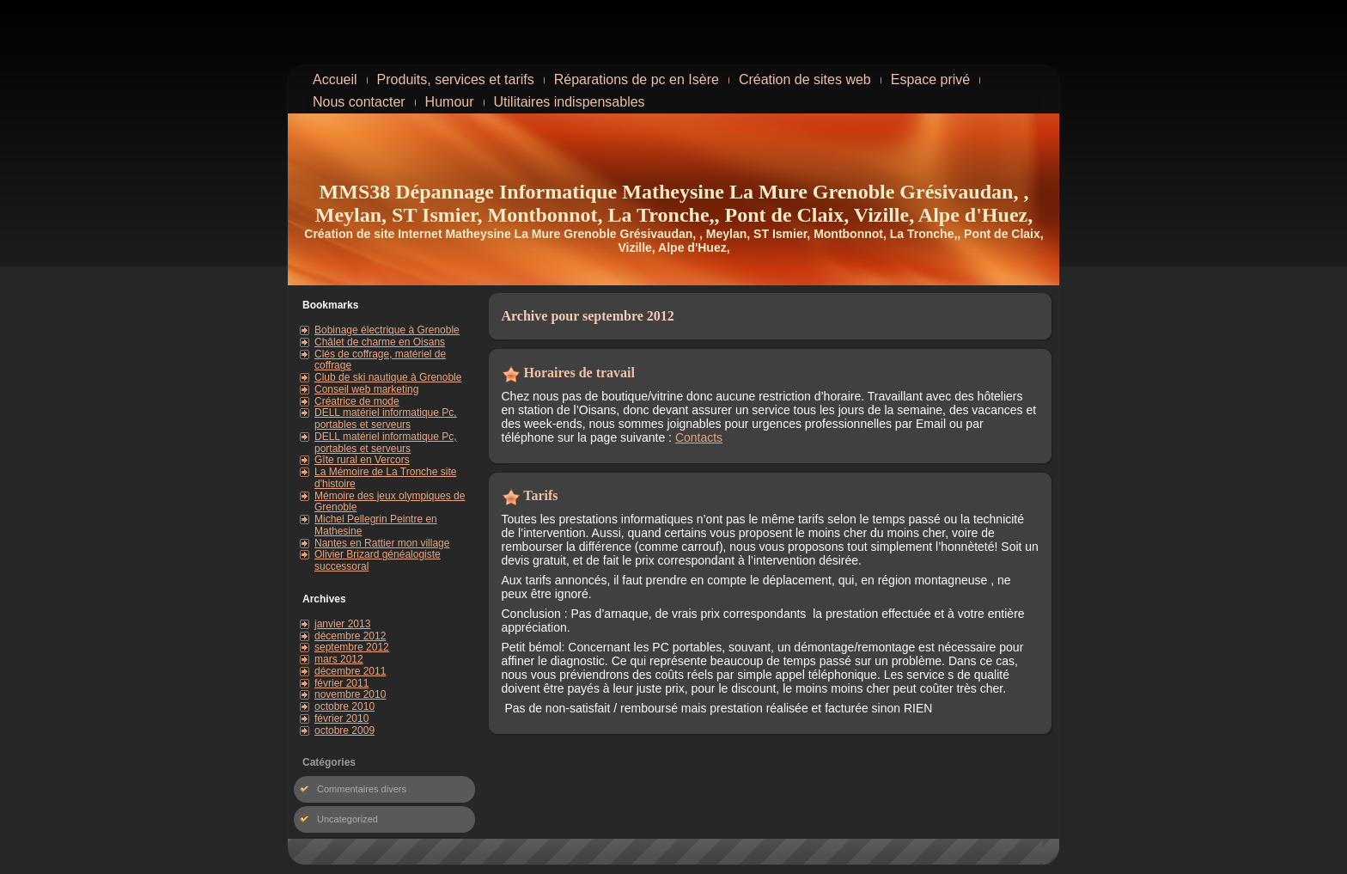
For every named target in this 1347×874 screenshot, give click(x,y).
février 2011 (341, 683)
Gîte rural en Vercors (362, 460)
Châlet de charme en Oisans (379, 342)
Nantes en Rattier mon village (381, 543)
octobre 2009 (344, 730)
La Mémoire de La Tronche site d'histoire (385, 478)
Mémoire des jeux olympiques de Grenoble (389, 502)
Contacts (698, 437)
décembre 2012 (350, 636)
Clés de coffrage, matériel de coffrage (380, 360)
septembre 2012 (351, 647)
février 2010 (341, 718)
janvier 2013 (342, 624)
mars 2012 (338, 659)
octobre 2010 (344, 706)
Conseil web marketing (366, 389)
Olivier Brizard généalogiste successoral (377, 560)
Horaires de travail (579, 372)
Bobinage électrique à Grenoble (387, 330)
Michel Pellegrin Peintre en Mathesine (375, 525)
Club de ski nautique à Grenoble (387, 377)
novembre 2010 (350, 694)
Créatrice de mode (356, 401)
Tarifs (540, 495)
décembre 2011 (350, 671)
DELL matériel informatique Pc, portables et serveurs (385, 418)
